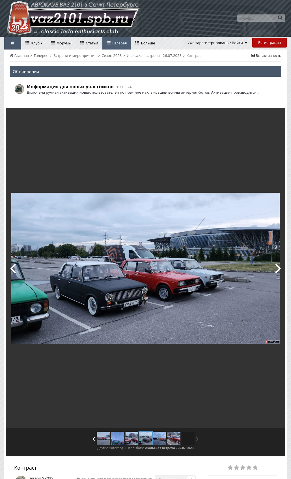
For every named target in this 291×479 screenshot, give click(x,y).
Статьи (91, 43)
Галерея (119, 43)
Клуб (36, 43)
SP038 (47, 465)
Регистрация (269, 42)
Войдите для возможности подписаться (116, 466)
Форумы (64, 43)
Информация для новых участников (70, 86)
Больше (147, 43)
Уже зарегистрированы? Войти (217, 42)
